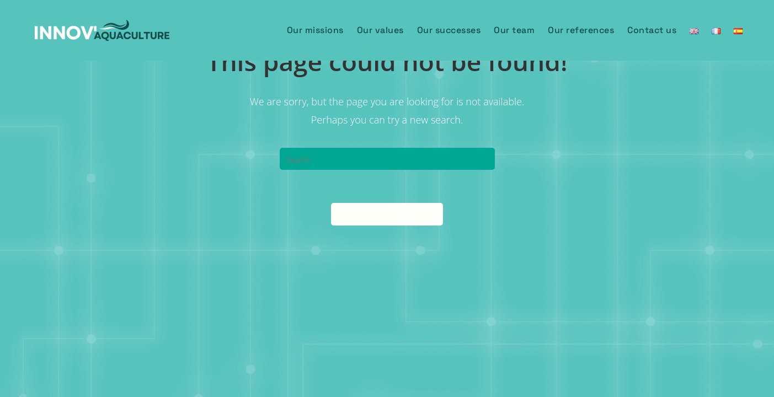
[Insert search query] (387, 159)
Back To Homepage (387, 214)
